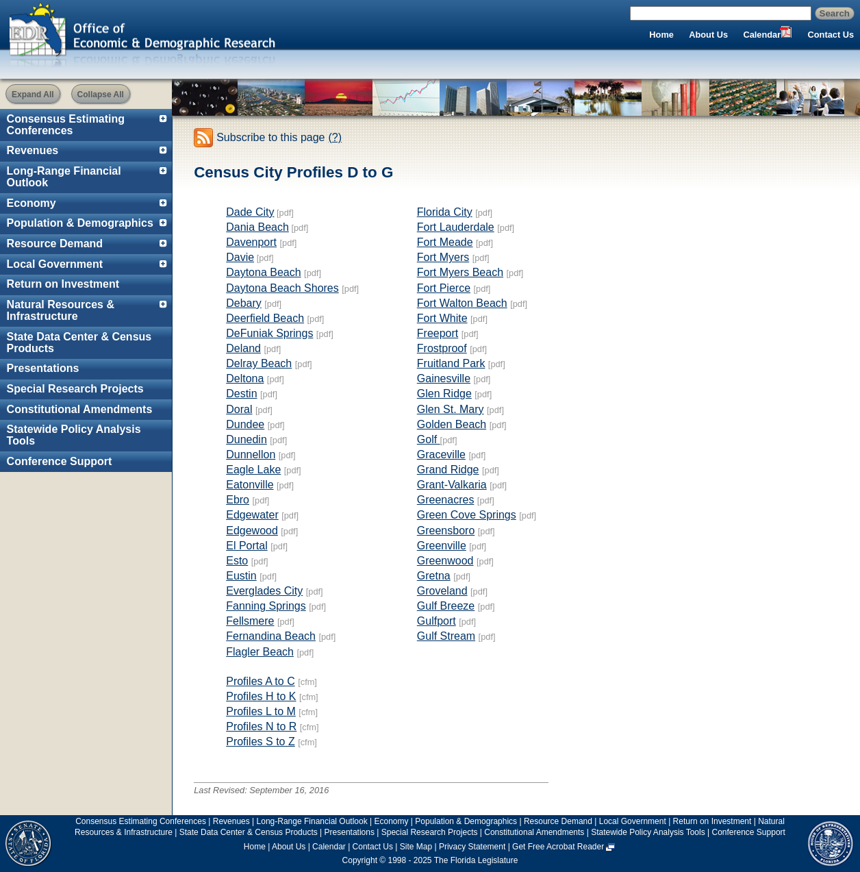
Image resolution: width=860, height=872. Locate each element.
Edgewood (252, 530)
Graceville (441, 454)
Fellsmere (250, 621)
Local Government (55, 264)
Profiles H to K (261, 696)
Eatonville (249, 484)
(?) (335, 137)
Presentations (43, 368)
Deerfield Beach (265, 318)
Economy (31, 203)
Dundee (245, 424)
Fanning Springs (266, 606)
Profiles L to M (261, 711)
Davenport (251, 242)
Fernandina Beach (271, 636)
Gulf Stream (446, 636)
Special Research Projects (75, 389)
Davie (240, 257)
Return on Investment (63, 284)
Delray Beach (259, 363)
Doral (239, 409)
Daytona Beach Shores (282, 288)
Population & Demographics (80, 223)
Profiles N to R (261, 726)
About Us (708, 34)
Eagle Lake (253, 469)
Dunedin (246, 439)
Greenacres (446, 500)
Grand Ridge (448, 469)
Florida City (444, 212)
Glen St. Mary (450, 409)
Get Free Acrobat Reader (558, 846)
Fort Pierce (443, 288)
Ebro (237, 500)
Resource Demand (55, 243)
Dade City (250, 212)
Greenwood (445, 560)
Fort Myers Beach (460, 272)
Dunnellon (250, 454)
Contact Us (831, 34)
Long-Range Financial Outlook (64, 176)
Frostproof (442, 348)
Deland (243, 348)
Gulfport (436, 621)
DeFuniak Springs (269, 333)
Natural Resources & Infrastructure (60, 310)
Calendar (762, 34)
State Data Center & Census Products (79, 342)
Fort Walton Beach (462, 303)
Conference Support (59, 461)
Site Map (416, 846)
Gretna (434, 576)
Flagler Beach (260, 652)
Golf (428, 439)
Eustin (241, 576)
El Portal (246, 545)
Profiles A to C (260, 681)
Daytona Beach (263, 272)
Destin (241, 393)
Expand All (33, 94)
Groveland (442, 591)
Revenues (33, 150)
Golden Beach (451, 424)
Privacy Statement (472, 846)
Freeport (437, 333)
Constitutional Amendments (80, 409)
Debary (244, 303)
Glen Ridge (444, 393)
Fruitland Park (451, 363)
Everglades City (264, 591)
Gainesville (443, 378)
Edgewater (252, 515)
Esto (237, 560)
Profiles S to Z (260, 741)
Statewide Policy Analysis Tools (74, 435)
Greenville (441, 545)
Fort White (442, 318)
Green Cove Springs (466, 515)
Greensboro (446, 530)
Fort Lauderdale (455, 227)
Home (661, 34)
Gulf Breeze (446, 606)
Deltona (245, 378)
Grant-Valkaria (452, 484)
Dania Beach (257, 227)
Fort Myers (443, 257)
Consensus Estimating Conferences (66, 124)
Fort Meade (445, 242)
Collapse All (100, 94)
